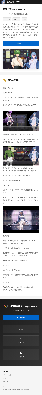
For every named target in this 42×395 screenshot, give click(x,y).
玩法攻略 (5, 378)
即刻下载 (5, 381)
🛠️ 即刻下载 (21, 43)
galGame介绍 (7, 375)
